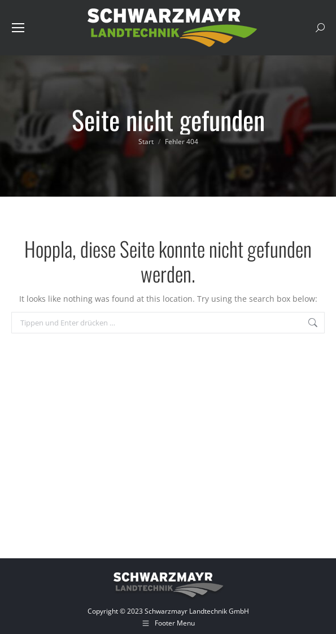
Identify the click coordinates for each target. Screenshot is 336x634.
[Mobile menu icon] (18, 27)
